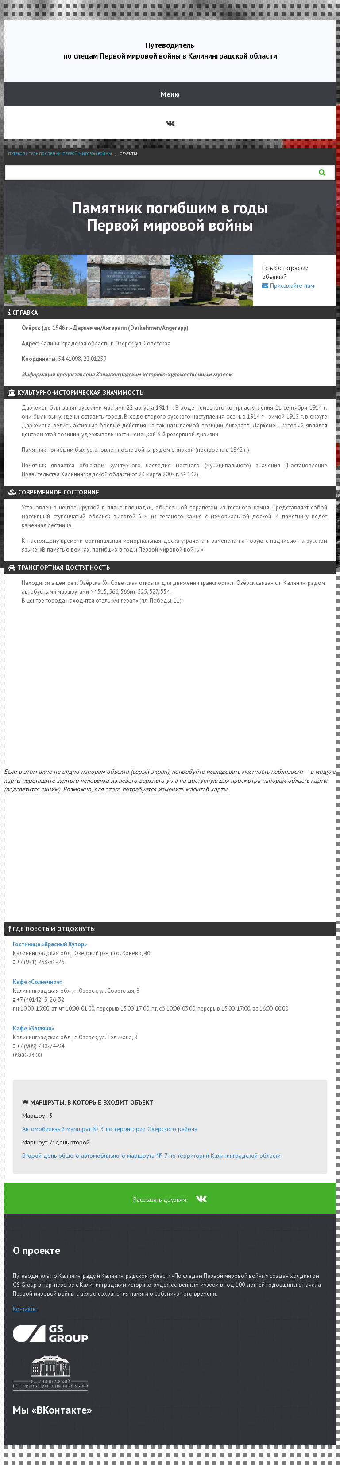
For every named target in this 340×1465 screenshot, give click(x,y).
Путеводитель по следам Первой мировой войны (60, 153)
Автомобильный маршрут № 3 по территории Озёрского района (109, 1129)
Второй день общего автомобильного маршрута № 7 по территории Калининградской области (151, 1155)
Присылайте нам (288, 286)
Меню (170, 94)
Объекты (128, 153)
